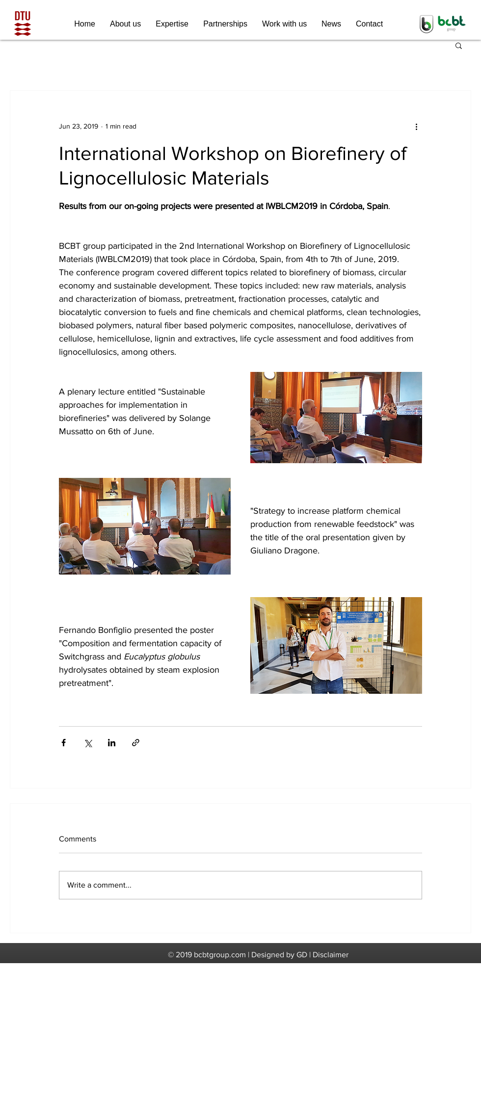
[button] (458, 45)
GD (301, 954)
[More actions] (416, 126)
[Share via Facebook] (63, 742)
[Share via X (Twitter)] (87, 742)
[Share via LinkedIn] (111, 742)
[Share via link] (135, 742)
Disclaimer (330, 954)
